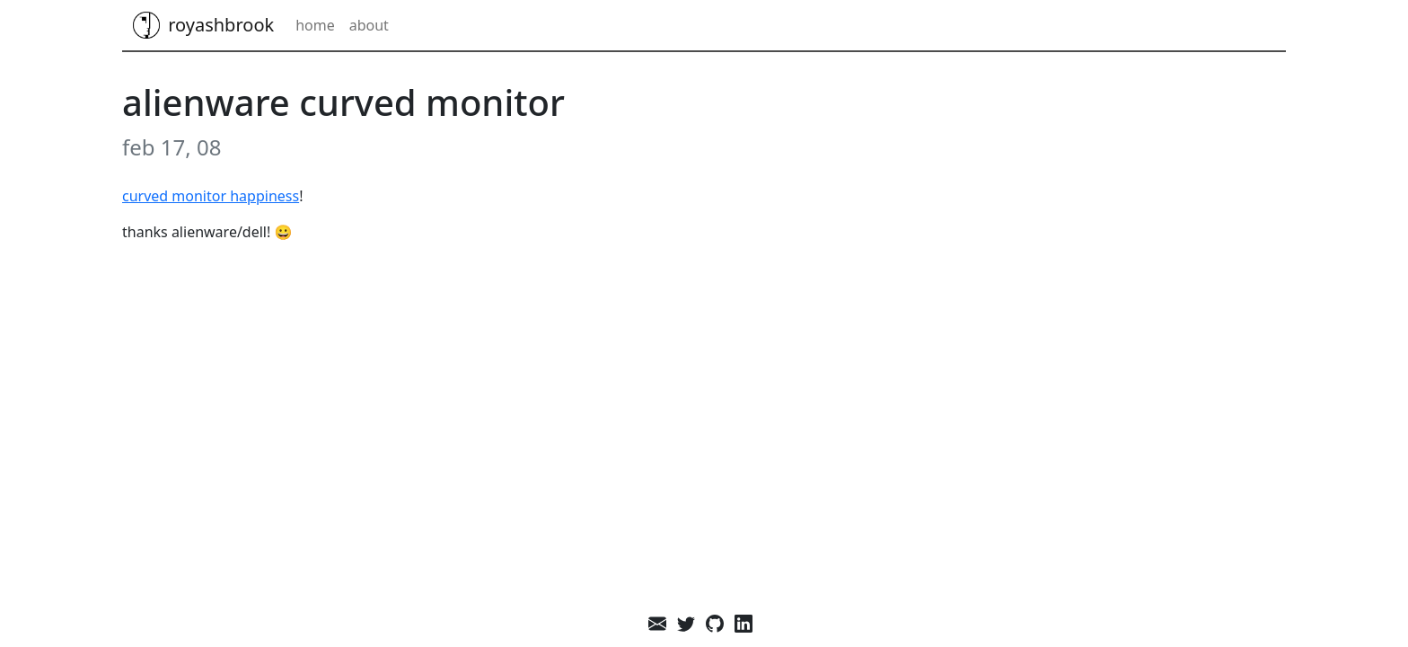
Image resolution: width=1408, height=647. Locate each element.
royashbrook (203, 25)
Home (315, 25)
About (369, 25)
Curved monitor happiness (210, 196)
